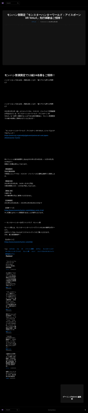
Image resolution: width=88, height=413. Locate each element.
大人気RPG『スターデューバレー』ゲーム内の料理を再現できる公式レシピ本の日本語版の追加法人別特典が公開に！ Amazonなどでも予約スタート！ (11, 279)
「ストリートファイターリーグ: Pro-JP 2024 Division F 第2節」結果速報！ (11, 264)
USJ (18, 249)
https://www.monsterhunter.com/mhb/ (18, 242)
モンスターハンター (48, 249)
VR (22, 249)
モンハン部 (26, 251)
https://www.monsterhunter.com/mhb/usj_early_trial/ (24, 210)
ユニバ (33, 251)
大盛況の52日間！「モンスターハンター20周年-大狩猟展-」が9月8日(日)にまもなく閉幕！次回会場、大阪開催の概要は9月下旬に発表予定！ (11, 360)
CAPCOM (11, 249)
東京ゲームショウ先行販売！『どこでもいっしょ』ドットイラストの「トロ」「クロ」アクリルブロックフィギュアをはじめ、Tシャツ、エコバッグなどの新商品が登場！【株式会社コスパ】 (11, 321)
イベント (34, 22)
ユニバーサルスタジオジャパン (45, 251)
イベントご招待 (29, 249)
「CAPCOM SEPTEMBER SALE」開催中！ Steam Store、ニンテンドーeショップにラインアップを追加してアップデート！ (11, 342)
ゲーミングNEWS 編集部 (72, 398)
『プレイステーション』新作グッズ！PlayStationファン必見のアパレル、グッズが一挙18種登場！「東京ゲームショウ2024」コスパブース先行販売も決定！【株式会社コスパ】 (11, 299)
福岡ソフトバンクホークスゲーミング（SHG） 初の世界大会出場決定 (11, 374)
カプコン (38, 249)
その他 (7, 378)
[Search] (18, 3)
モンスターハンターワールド (13, 251)
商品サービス (8, 287)
